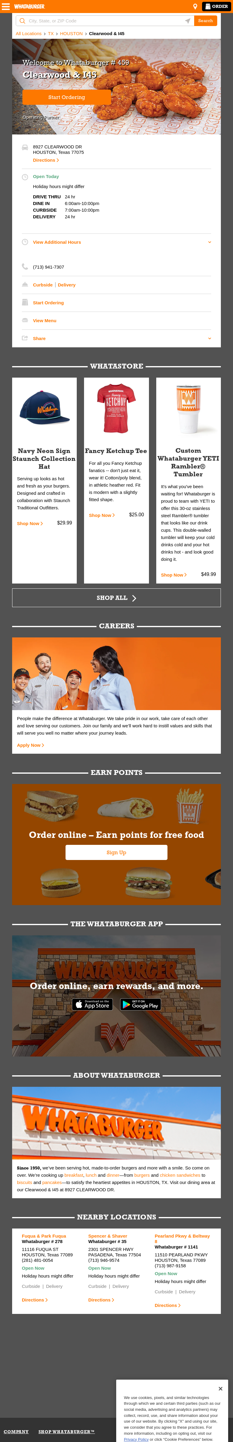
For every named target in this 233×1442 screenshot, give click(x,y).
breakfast (73, 1175)
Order (216, 6)
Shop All (112, 597)
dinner (113, 1175)
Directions (44, 160)
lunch (91, 1175)
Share (39, 338)
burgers (142, 1175)
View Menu (44, 320)
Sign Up (116, 852)
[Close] (220, 1410)
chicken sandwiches (180, 1175)
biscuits (24, 1182)
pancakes (52, 1182)
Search (205, 20)
